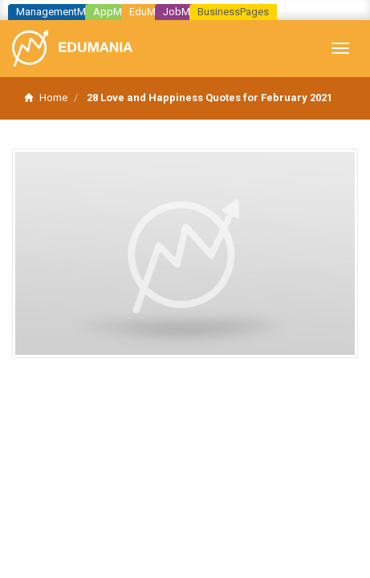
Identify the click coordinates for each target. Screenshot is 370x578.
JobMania (186, 12)
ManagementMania (60, 12)
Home (45, 98)
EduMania (152, 12)
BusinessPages (233, 12)
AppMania (117, 12)
